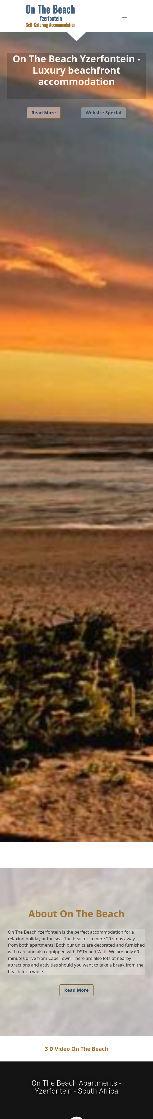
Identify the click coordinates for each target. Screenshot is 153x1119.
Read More (43, 113)
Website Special (104, 113)
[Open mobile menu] (124, 16)
